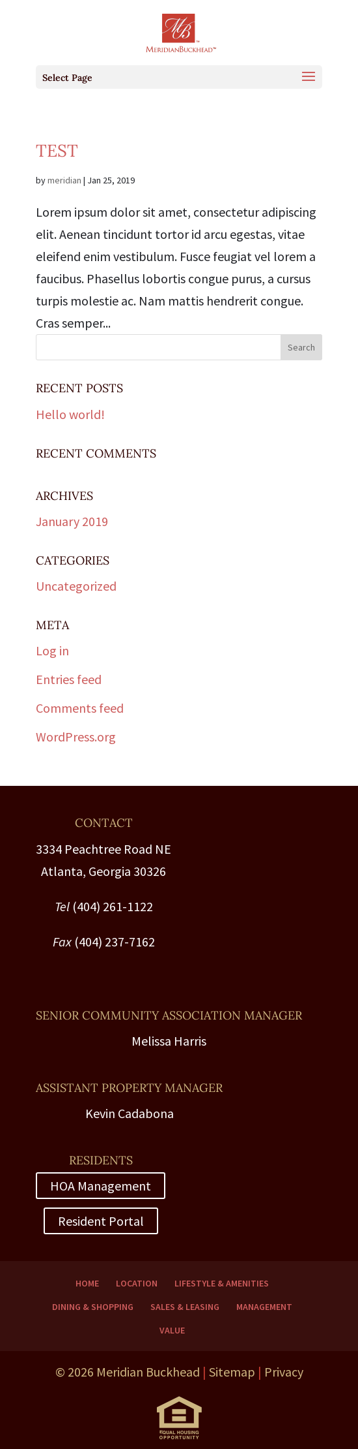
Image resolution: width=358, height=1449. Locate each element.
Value (172, 1330)
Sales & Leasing (184, 1307)
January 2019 (72, 521)
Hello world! (70, 414)
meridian (64, 180)
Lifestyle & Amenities (221, 1283)
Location (137, 1283)
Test (57, 150)
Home (87, 1283)
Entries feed (69, 679)
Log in (52, 650)
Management (264, 1307)
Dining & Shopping (92, 1307)
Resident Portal (101, 1221)
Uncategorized (76, 586)
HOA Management (100, 1185)
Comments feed (80, 708)
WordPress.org (76, 736)
